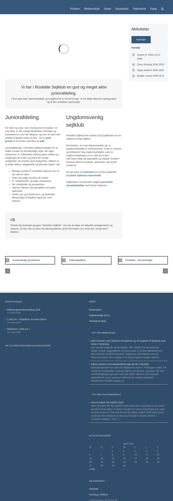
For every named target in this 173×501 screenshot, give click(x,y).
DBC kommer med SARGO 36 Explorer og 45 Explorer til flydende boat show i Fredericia (128, 342)
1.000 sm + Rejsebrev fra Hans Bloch (26, 319)
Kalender (94, 488)
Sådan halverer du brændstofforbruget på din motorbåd (120, 364)
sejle (42, 141)
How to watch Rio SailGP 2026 (107, 402)
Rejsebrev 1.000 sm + (18, 329)
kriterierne (89, 172)
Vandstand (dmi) (97, 321)
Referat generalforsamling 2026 (23, 309)
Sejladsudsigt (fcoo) (99, 315)
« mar (92, 469)
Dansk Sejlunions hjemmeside (85, 175)
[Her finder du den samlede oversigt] (141, 39)
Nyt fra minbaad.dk (103, 333)
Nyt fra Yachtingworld (106, 394)
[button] (162, 7)
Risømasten (95, 309)
